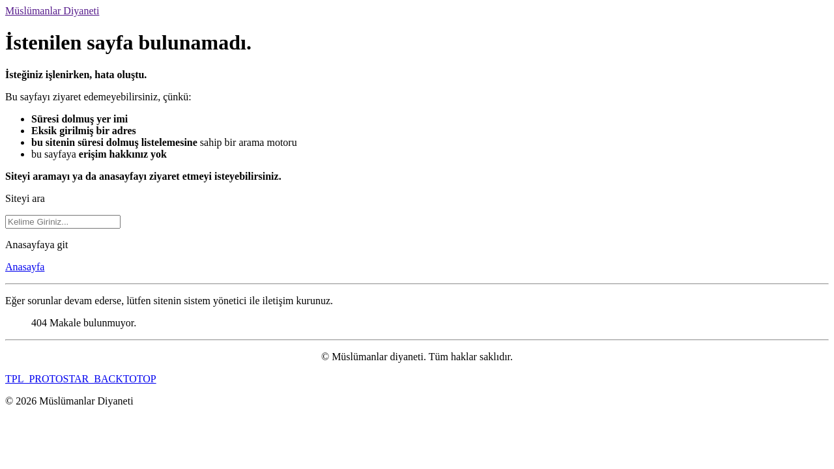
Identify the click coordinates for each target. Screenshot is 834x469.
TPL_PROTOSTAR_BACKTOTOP (80, 378)
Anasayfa (24, 266)
